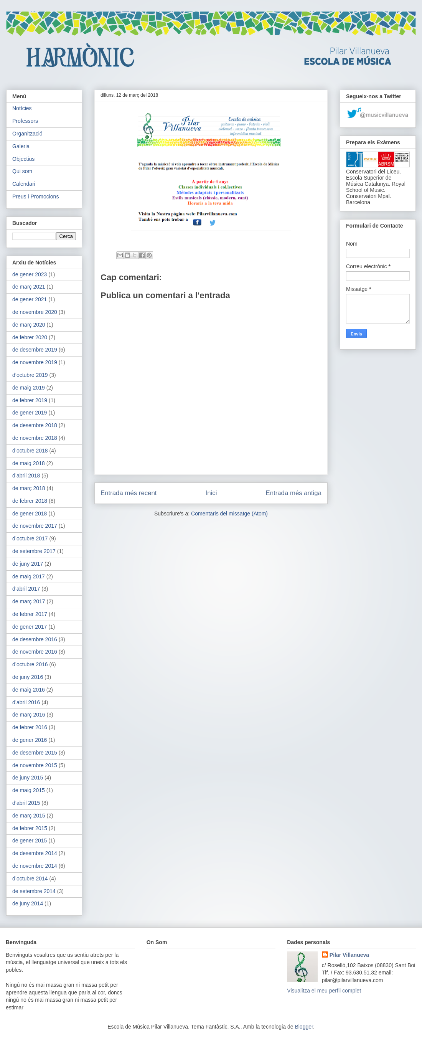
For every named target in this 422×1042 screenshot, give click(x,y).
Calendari (23, 184)
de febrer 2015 (29, 828)
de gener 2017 (29, 627)
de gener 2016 (29, 740)
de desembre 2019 (34, 350)
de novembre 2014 (34, 866)
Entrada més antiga (293, 493)
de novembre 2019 (34, 362)
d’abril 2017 (26, 589)
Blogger (304, 1027)
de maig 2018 (28, 463)
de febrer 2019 (29, 400)
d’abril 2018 (26, 475)
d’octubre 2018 (30, 451)
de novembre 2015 (34, 765)
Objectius (23, 159)
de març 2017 (28, 601)
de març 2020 (28, 325)
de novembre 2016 (34, 652)
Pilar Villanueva (349, 955)
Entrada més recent (129, 493)
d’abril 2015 (26, 803)
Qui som (22, 171)
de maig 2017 (28, 576)
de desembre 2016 (34, 639)
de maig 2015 (28, 790)
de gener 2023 (29, 274)
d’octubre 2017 (30, 538)
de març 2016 (28, 715)
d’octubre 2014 (30, 878)
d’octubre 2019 (30, 375)
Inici (211, 493)
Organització (27, 133)
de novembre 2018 (34, 438)
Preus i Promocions (35, 196)
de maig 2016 (28, 690)
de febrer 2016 (29, 727)
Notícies (22, 108)
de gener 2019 (29, 413)
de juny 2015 (27, 777)
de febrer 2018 (29, 501)
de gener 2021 (29, 299)
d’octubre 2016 (30, 664)
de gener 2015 (29, 840)
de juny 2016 (27, 677)
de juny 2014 (27, 903)
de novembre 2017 (34, 526)
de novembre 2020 (34, 312)
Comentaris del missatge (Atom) (229, 513)
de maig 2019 (28, 388)
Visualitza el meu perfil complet (324, 991)
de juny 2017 (27, 564)
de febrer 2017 (29, 614)
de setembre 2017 (34, 551)
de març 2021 (28, 287)
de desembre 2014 (34, 853)
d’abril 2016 (26, 702)
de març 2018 (28, 488)
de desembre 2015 (34, 753)
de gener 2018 (29, 513)
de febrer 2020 (29, 337)
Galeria (21, 146)
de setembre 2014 (34, 891)
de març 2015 (28, 815)
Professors (25, 121)
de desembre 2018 (34, 425)
